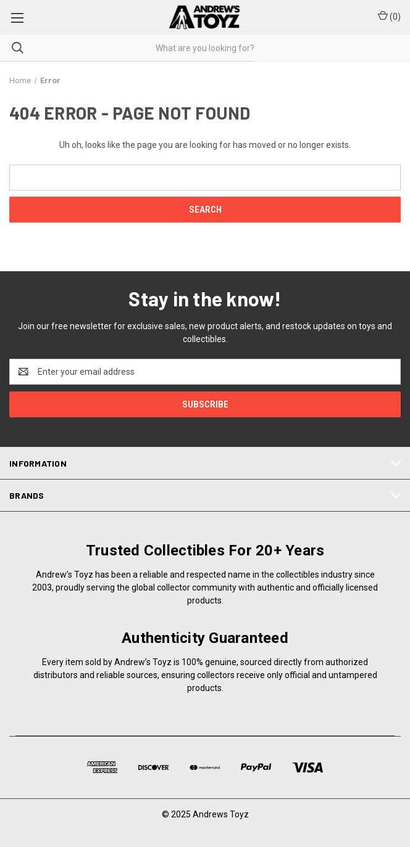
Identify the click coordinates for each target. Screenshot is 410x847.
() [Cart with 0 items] (389, 16)
